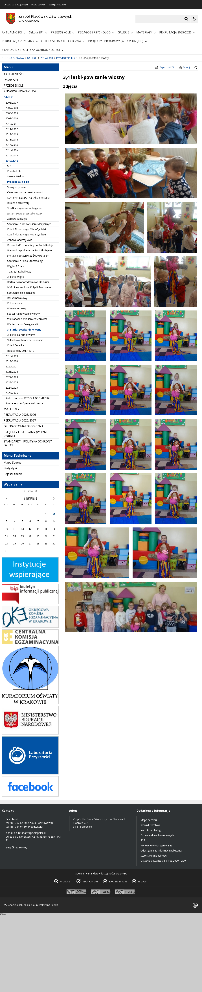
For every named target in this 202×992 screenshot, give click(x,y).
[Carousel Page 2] (38, 124)
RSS (142, 917)
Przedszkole (14, 248)
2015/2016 (11, 227)
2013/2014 (11, 217)
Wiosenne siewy (16, 386)
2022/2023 (11, 454)
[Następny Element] (26, 124)
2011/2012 (11, 206)
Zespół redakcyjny (16, 925)
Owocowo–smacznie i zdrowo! (25, 269)
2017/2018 (11, 238)
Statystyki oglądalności (153, 933)
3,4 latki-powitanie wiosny (24, 407)
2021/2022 (11, 449)
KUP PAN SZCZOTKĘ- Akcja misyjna (28, 275)
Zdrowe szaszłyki (17, 296)
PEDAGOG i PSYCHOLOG (96, 32)
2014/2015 (11, 222)
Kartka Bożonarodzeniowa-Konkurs (28, 359)
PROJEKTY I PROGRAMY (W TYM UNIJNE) (117, 41)
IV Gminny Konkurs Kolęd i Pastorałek (29, 365)
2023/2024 (11, 459)
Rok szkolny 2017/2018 (20, 428)
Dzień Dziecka (15, 423)
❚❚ (7, 124)
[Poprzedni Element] (17, 124)
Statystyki (10, 546)
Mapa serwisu (38, 5)
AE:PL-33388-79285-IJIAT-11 (34, 915)
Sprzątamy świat (17, 264)
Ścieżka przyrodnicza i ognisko (25, 285)
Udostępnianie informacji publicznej (161, 928)
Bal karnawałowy (17, 375)
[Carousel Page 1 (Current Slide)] (35, 124)
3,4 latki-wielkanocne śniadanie (25, 417)
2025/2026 (11, 470)
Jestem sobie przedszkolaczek (24, 291)
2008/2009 (11, 190)
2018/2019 (11, 433)
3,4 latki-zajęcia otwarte (21, 412)
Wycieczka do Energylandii (22, 401)
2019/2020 (11, 438)
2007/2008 (11, 185)
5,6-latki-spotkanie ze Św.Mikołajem (28, 333)
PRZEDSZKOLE (62, 32)
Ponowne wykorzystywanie (156, 923)
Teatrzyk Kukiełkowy (19, 349)
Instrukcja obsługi (150, 907)
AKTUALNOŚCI (13, 32)
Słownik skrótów (150, 902)
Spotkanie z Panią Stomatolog (25, 338)
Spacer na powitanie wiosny (23, 391)
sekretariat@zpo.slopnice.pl (30, 910)
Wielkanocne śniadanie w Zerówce (27, 396)
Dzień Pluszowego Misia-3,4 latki (26, 306)
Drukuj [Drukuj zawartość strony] (184, 144)
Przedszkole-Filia (18, 259)
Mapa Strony (12, 540)
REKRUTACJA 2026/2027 (20, 41)
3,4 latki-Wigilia (16, 354)
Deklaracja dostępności (16, 5)
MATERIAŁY (146, 32)
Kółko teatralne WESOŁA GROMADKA (27, 475)
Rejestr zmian (13, 552)
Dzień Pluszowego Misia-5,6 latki (26, 312)
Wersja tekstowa (57, 5)
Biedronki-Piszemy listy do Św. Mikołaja (30, 322)
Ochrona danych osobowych (157, 912)
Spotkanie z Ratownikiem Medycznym (29, 301)
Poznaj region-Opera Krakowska (24, 481)
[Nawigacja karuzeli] (22, 124)
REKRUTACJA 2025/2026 (177, 32)
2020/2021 (11, 444)
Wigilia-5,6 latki (16, 343)
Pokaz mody (14, 380)
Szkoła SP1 (38, 32)
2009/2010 (11, 196)
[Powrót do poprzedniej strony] (195, 145)
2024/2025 (11, 465)
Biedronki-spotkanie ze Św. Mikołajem (29, 327)
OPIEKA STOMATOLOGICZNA (63, 41)
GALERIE (125, 32)
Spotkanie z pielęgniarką (21, 370)
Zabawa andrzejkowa (19, 317)
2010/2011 (11, 201)
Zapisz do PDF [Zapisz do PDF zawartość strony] (164, 144)
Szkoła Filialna (15, 254)
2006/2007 (11, 180)
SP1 (9, 243)
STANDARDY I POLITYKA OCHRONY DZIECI (32, 50)
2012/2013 (11, 211)
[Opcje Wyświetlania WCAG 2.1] (194, 19)
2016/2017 (11, 233)
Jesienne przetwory (18, 280)
